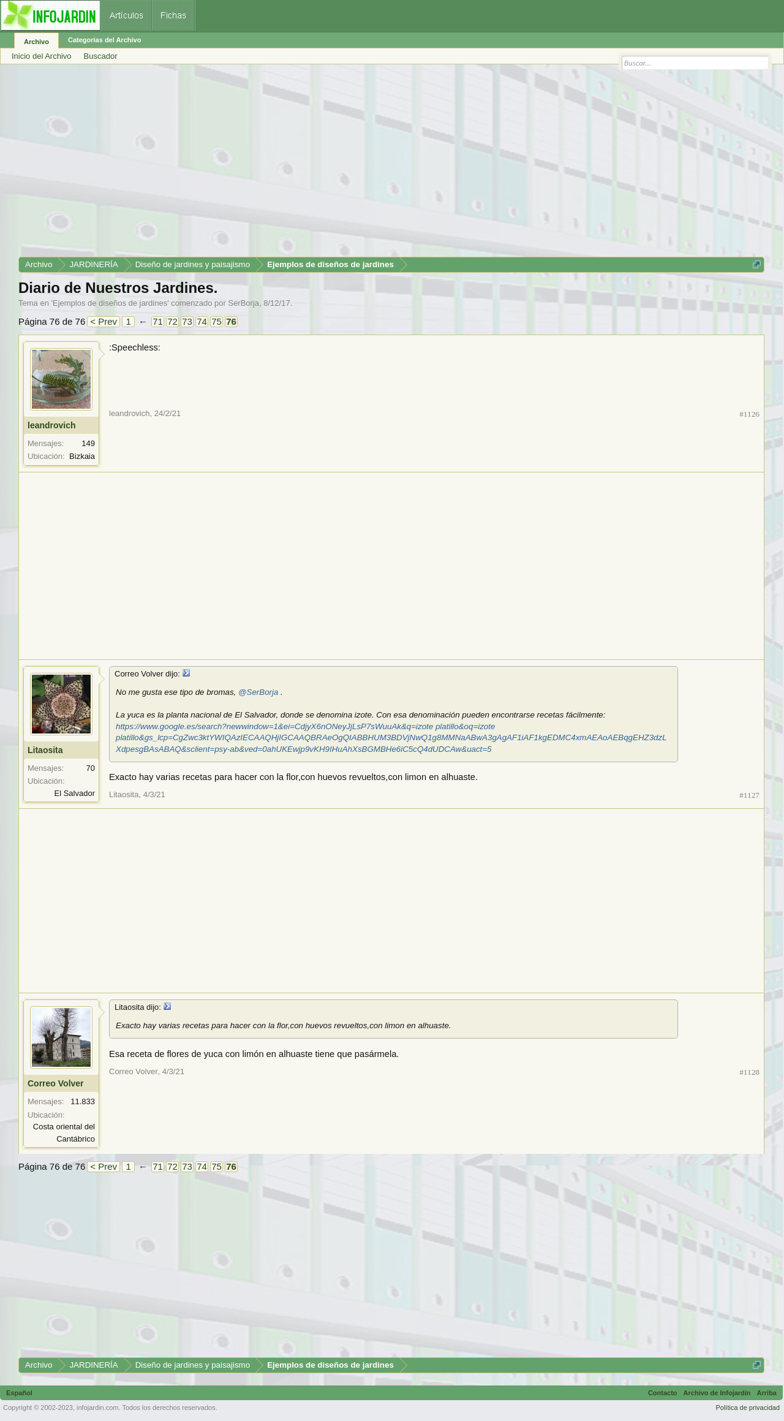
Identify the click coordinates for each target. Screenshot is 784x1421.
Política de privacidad (747, 1407)
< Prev (103, 321)
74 (202, 321)
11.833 (82, 1101)
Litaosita (45, 750)
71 (158, 321)
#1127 (749, 795)
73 (187, 321)
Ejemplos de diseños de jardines (110, 303)
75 (216, 321)
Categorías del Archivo (104, 40)
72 (172, 321)
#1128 (749, 1072)
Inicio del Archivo (42, 56)
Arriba (767, 1392)
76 (231, 321)
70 (90, 768)
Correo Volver (56, 1083)
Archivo (36, 41)
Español (19, 1392)
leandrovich (52, 425)
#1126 (749, 414)
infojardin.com (97, 1407)
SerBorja (243, 303)
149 (88, 443)
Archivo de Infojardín (717, 1392)
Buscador (101, 56)
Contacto (662, 1392)
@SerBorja (258, 692)
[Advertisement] (385, 165)
